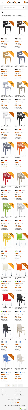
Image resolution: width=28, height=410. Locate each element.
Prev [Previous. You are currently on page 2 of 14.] (6, 385)
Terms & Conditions (19, 396)
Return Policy (18, 394)
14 (19, 385)
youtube (18, 402)
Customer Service (19, 390)
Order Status (4, 392)
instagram (15, 402)
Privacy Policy (4, 396)
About (2, 390)
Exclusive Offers (18, 392)
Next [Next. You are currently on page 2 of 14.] (22, 385)
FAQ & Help (3, 394)
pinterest (13, 402)
